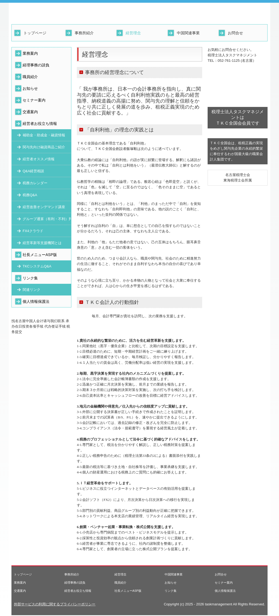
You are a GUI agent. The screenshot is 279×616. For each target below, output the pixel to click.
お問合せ (235, 33)
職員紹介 (30, 77)
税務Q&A (30, 195)
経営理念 (133, 33)
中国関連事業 (188, 33)
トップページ (34, 33)
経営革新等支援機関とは (42, 243)
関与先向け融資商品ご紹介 (44, 147)
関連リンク (31, 290)
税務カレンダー (35, 183)
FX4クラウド (33, 231)
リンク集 (30, 278)
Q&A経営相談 (33, 171)
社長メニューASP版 (40, 254)
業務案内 (30, 53)
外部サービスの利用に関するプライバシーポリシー (54, 604)
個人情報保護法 (36, 301)
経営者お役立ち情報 (40, 123)
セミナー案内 (34, 100)
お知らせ (30, 88)
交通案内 (30, 112)
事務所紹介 (84, 33)
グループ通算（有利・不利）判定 (47, 219)
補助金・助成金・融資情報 (44, 135)
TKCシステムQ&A (37, 266)
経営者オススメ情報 (38, 159)
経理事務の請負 (36, 65)
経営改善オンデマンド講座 (44, 207)
